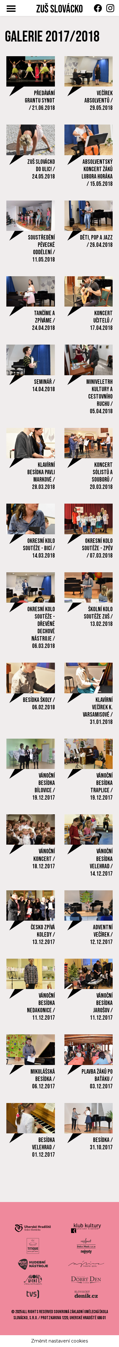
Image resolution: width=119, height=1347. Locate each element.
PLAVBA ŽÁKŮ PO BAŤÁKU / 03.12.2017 (97, 1079)
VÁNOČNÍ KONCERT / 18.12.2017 (43, 859)
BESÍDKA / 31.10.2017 (101, 1144)
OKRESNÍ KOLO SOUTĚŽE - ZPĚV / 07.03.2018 (97, 548)
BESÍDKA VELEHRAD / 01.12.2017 (43, 1148)
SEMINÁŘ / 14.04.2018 (43, 385)
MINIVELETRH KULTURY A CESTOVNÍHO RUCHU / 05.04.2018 (99, 396)
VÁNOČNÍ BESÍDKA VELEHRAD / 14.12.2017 (101, 862)
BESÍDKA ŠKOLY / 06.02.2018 (39, 703)
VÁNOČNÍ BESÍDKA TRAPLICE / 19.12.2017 (101, 787)
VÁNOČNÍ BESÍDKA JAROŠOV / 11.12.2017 (101, 1007)
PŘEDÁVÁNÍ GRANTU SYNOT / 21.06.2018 (40, 101)
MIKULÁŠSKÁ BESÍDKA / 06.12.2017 (42, 1079)
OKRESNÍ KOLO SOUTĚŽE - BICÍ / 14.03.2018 (39, 548)
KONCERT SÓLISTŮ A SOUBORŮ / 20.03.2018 (101, 476)
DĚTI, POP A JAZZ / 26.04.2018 (96, 241)
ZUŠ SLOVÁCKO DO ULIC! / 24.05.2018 (41, 169)
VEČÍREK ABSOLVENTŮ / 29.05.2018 (98, 101)
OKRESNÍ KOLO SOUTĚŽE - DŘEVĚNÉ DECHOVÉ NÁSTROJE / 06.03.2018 (41, 628)
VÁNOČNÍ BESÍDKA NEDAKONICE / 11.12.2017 (41, 1007)
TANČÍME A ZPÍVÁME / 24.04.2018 (43, 321)
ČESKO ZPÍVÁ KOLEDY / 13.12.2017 (43, 935)
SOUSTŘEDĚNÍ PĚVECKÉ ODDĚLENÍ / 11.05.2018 (41, 248)
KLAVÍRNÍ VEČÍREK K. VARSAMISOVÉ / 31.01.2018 (98, 711)
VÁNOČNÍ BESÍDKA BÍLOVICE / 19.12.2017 (43, 787)
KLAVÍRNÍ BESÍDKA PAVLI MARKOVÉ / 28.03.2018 (41, 476)
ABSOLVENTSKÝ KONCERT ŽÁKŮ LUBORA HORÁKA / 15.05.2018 (97, 173)
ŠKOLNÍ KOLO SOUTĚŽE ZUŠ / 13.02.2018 (98, 617)
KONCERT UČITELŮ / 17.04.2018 (101, 321)
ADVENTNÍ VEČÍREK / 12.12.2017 (101, 935)
